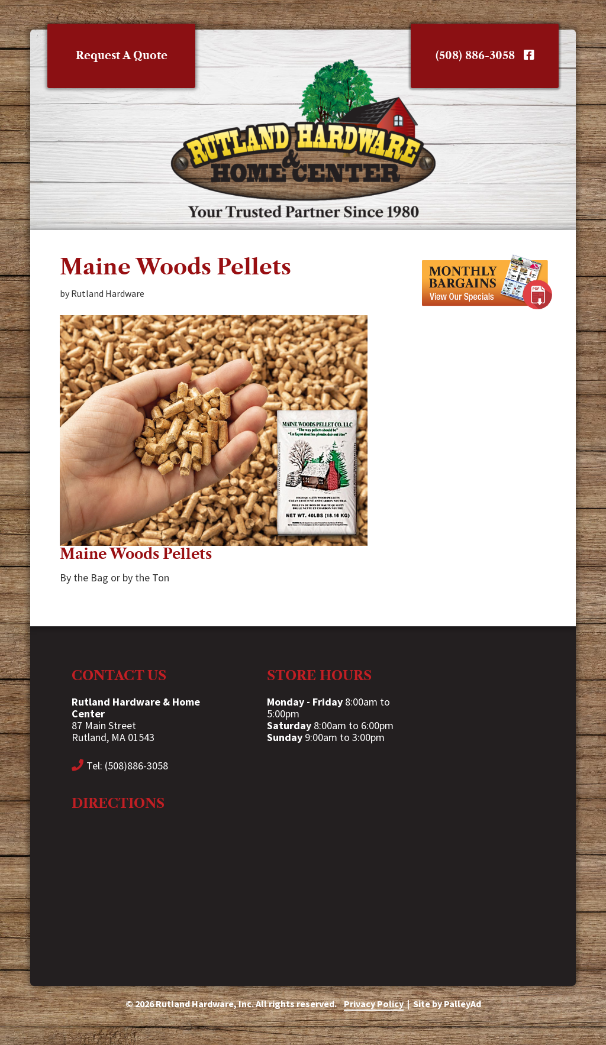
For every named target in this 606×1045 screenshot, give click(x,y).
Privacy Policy (374, 1004)
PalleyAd (462, 1004)
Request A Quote (121, 55)
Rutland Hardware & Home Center (303, 138)
